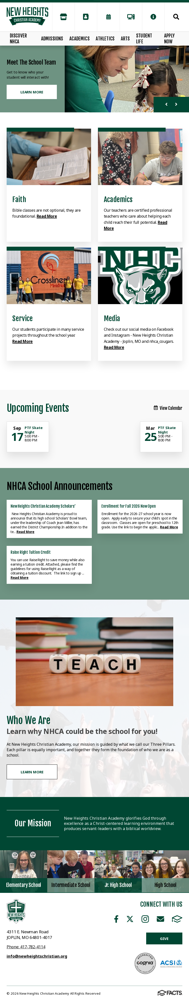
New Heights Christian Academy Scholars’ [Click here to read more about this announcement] (43, 506)
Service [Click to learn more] (22, 318)
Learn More (32, 771)
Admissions (52, 39)
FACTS (177, 919)
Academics (79, 39)
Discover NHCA (18, 39)
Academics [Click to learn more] (118, 199)
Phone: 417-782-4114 (26, 947)
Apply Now (169, 39)
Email (160, 919)
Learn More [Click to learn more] (31, 91)
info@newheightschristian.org (37, 956)
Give (164, 938)
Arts (125, 39)
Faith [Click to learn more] (19, 199)
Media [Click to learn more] (112, 318)
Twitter (130, 919)
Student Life (144, 39)
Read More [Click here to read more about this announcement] (25, 531)
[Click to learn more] (49, 157)
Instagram (145, 919)
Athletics (105, 39)
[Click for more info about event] (18, 428)
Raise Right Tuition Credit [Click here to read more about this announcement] (31, 552)
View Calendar (168, 408)
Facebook (116, 919)
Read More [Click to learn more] (47, 216)
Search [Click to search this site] (176, 17)
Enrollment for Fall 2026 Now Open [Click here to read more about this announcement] (128, 506)
